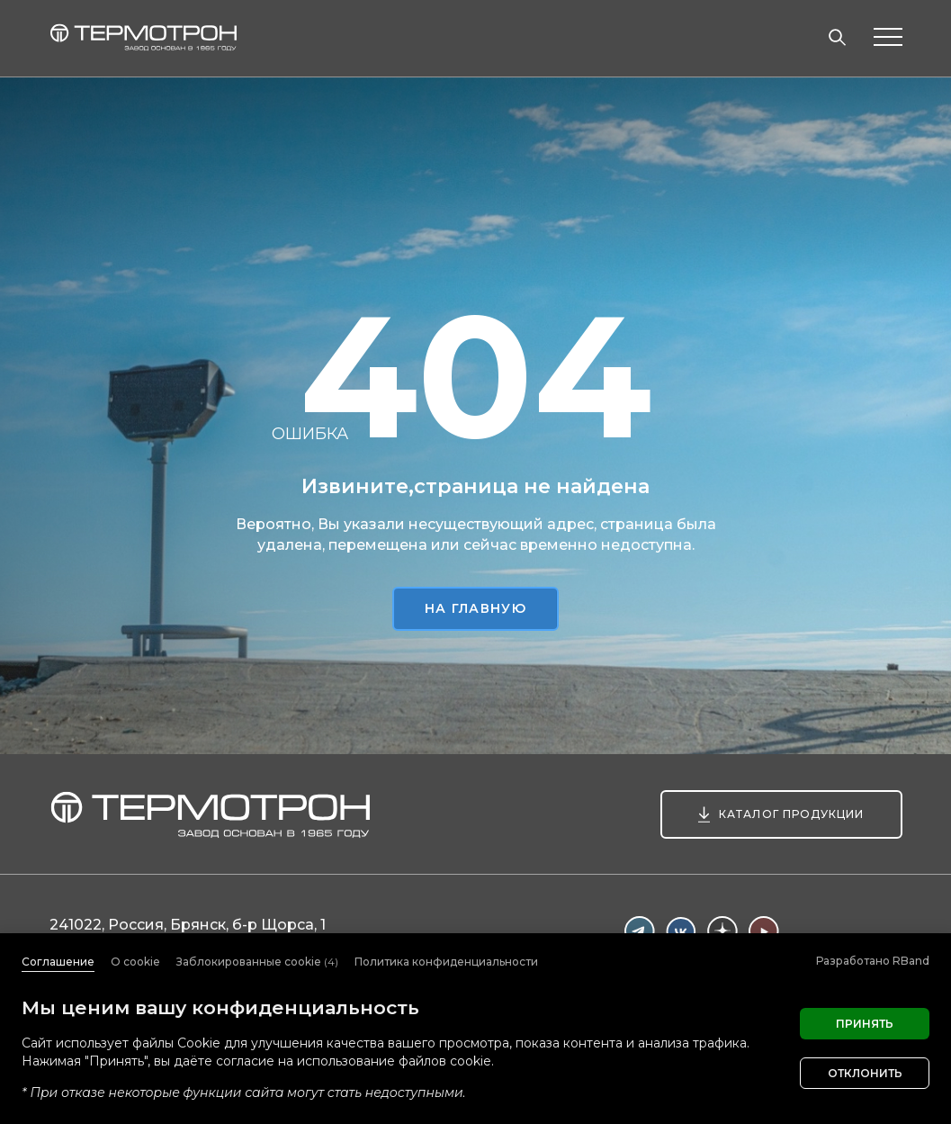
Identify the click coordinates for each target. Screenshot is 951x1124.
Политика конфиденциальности (446, 961)
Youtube (764, 931)
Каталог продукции (791, 814)
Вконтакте (681, 931)
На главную (475, 608)
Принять (864, 1023)
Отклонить (865, 1073)
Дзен (722, 931)
